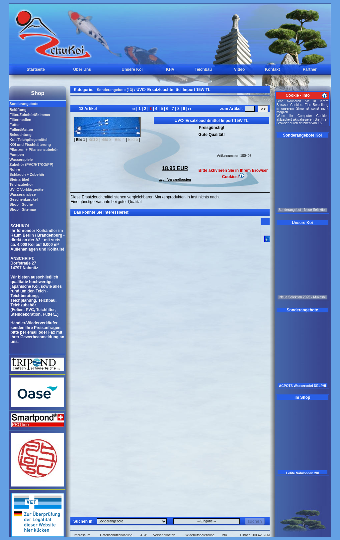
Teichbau (203, 69)
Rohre (14, 169)
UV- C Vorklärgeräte (26, 189)
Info (224, 535)
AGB (143, 535)
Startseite (36, 69)
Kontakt (272, 69)
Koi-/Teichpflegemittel (28, 140)
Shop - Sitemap (22, 209)
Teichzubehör (21, 184)
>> (189, 109)
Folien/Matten (21, 130)
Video (239, 69)
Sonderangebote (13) (115, 90)
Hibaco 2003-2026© (255, 535)
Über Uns (82, 69)
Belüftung (17, 110)
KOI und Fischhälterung (30, 145)
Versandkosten (164, 535)
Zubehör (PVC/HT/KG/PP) (31, 164)
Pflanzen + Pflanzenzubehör (33, 150)
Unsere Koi (132, 69)
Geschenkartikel (23, 199)
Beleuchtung (20, 135)
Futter (14, 125)
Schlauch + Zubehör (26, 174)
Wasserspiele (21, 160)
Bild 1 (80, 140)
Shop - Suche (21, 204)
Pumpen (16, 155)
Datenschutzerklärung (116, 535)
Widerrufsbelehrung (200, 535)
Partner (310, 69)
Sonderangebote (23, 104)
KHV (170, 69)
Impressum (82, 535)
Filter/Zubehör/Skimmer (29, 115)
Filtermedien (20, 120)
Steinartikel (19, 179)
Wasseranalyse (22, 194)
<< (134, 109)
